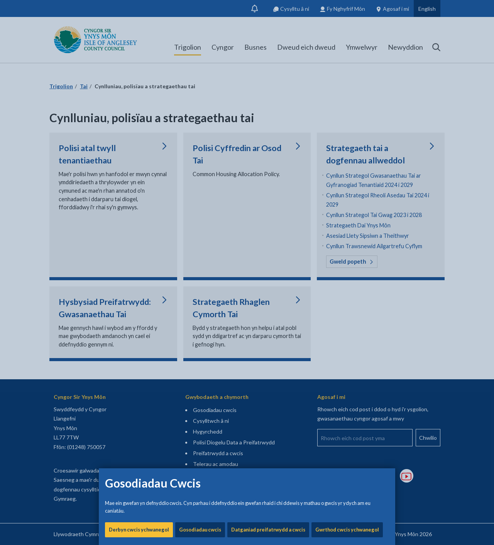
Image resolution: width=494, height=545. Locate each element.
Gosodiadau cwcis (200, 262)
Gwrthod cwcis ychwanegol (347, 262)
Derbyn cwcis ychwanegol (139, 262)
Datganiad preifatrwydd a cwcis (268, 262)
